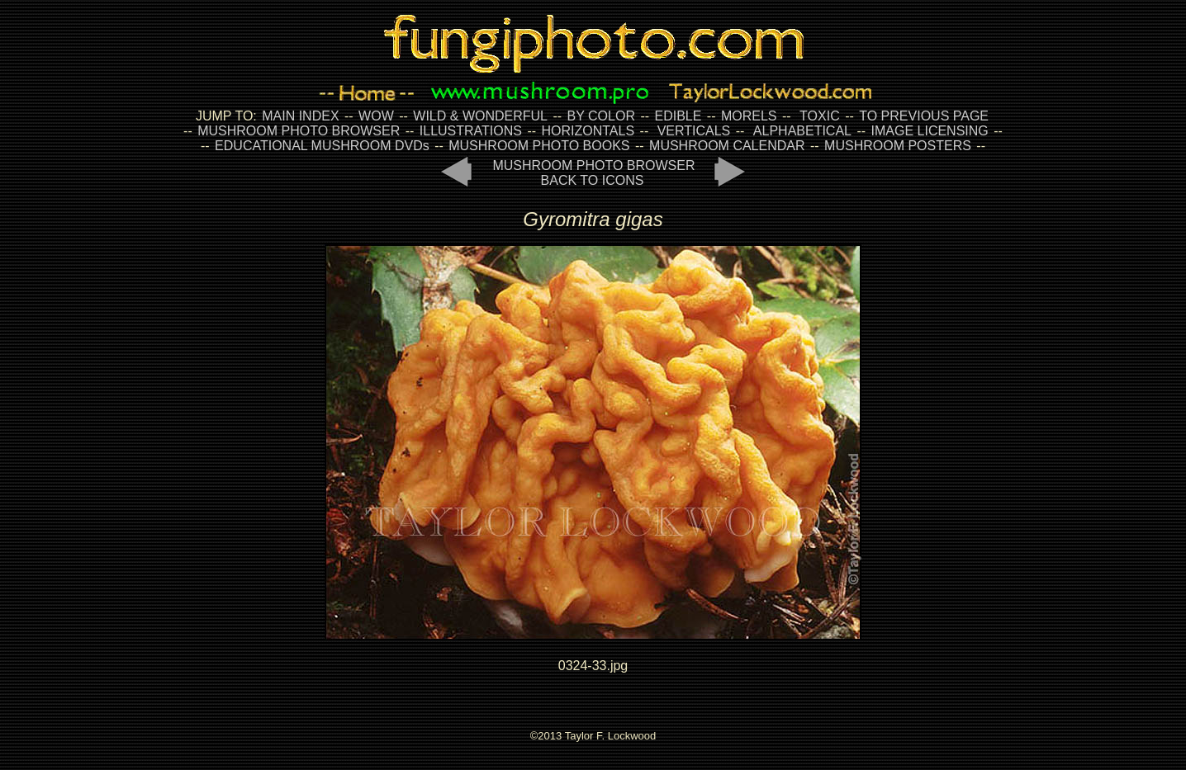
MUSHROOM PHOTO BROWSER (298, 131)
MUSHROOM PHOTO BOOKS (538, 146)
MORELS (749, 116)
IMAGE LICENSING (928, 131)
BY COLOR (601, 116)
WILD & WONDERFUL (480, 116)
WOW (376, 116)
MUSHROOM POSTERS (897, 146)
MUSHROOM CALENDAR (726, 146)
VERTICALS (694, 131)
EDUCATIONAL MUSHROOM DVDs (322, 146)
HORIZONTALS (588, 131)
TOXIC (819, 116)
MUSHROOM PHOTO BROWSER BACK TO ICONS (593, 172)
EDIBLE (677, 116)
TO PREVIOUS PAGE (924, 116)
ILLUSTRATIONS (471, 131)
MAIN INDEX (300, 116)
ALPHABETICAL (802, 131)
